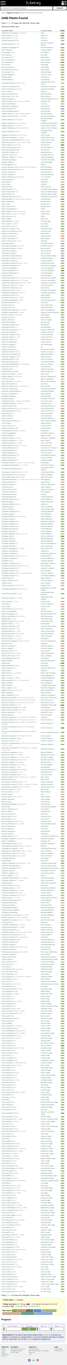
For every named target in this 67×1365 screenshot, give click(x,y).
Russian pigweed (46, 611)
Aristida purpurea (9, 458)
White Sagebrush (46, 499)
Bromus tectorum (8, 833)
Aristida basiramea (14, 445)
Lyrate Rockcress (46, 401)
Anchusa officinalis (9, 320)
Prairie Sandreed (46, 856)
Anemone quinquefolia (10, 342)
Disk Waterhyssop (47, 616)
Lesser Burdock (46, 426)
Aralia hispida (8, 413)
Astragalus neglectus (17, 573)
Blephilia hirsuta (12, 690)
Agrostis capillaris (8, 162)
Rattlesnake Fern (46, 772)
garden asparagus (47, 546)
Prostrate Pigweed (47, 243)
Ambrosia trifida (8, 275)
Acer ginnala (8, 52)
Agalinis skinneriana (15, 128)
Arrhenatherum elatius (21, 479)
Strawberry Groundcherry (49, 196)
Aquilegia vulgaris (8, 398)
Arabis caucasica (9, 406)
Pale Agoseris (45, 145)
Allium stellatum (14, 211)
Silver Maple (45, 67)
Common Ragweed (47, 268)
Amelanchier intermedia (12, 288)
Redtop (43, 164)
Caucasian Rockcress (48, 406)
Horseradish (45, 462)
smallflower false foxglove (49, 123)
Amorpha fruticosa (8, 305)
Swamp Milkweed (46, 519)
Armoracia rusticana (18, 462)
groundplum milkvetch (48, 563)
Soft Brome (44, 814)
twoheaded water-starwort (49, 868)
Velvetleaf (44, 40)
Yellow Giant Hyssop (47, 137)
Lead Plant (44, 302)
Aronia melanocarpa (13, 477)
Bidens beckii (11, 673)
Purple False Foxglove (48, 125)
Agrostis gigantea (9, 164)
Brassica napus (8, 794)
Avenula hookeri (12, 609)
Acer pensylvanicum (9, 60)
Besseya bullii (11, 656)
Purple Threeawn (46, 458)
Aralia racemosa (8, 418)
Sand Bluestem (46, 327)
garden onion (45, 204)
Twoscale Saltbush (47, 580)
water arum (44, 861)
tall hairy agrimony (47, 147)
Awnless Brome (46, 816)
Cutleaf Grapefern (47, 738)
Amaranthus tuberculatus (14, 263)
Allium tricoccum (9, 216)
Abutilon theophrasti (11, 40)
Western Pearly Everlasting (50, 312)
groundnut (44, 384)
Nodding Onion (46, 206)
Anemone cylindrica (11, 337)
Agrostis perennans (13, 169)
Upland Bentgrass (47, 169)
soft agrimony (45, 150)
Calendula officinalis (9, 858)
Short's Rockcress (47, 720)
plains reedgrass (46, 851)
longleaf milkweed (47, 524)
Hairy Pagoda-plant (47, 690)
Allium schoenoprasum (10, 209)
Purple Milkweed (46, 529)
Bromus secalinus (8, 829)
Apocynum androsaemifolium (12, 391)
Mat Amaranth (45, 248)
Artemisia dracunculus (10, 494)
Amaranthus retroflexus (10, 261)
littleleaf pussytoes (47, 354)
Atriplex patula (7, 583)
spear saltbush (45, 583)
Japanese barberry (47, 646)
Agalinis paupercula (14, 123)
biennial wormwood (47, 489)
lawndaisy (44, 643)
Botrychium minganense (12, 752)
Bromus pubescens (13, 824)
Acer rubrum (7, 65)
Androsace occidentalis (11, 329)
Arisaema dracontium (12, 440)
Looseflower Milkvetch (48, 575)
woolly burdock (46, 428)
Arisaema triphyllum (12, 443)
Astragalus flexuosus (15, 566)
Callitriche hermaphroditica (11, 866)
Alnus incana (10, 224)
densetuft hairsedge (47, 838)
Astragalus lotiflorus (10, 570)
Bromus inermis (9, 816)
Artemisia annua (8, 487)
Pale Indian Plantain (47, 465)
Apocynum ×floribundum (10, 389)
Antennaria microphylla (11, 354)
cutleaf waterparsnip (47, 653)
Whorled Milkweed (47, 541)
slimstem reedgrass (47, 853)
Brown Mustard (46, 792)
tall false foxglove (46, 113)
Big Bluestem (45, 325)
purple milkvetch (46, 556)
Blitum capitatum (8, 692)
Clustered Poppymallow (48, 863)
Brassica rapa (7, 801)
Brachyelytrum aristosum (14, 782)
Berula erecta (11, 653)
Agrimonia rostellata (10, 152)
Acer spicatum (8, 72)
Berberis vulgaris (8, 648)
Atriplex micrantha (10, 580)
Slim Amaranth (45, 253)
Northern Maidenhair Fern (49, 99)
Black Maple (45, 57)
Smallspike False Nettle (48, 705)
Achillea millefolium (9, 74)
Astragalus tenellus (10, 575)
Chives (43, 209)
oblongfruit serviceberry (48, 283)
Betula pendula (8, 668)
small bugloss (45, 315)
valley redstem (45, 295)
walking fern (45, 551)
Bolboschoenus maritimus (13, 710)
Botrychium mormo (12, 755)
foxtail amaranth (46, 251)
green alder (44, 226)
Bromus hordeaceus (9, 814)
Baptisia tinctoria (10, 623)
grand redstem (45, 297)
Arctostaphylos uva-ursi (13, 430)
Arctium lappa (7, 423)
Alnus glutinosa (11, 221)
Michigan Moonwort (47, 749)
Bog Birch (44, 670)
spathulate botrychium (48, 769)
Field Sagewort (46, 492)
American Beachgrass (48, 300)
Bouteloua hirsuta (9, 779)
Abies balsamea (10, 35)
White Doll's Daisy (47, 712)
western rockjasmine (47, 329)
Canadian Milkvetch (47, 558)
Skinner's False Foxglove (49, 128)
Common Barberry (47, 648)
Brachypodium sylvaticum (16, 787)
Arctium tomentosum (10, 428)
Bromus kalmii (9, 819)
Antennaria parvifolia (10, 362)
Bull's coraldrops (46, 656)
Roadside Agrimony (47, 155)
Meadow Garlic (46, 201)
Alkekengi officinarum (12, 196)
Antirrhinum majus (8, 379)
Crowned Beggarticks (48, 678)
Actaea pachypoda (10, 94)
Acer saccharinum (8, 67)
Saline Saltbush (46, 578)
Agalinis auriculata (14, 116)
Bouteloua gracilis (19, 777)
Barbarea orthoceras (11, 626)
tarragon (43, 494)
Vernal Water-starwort (48, 870)
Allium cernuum (9, 206)
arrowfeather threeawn (48, 455)
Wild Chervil (45, 374)
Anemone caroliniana (11, 334)
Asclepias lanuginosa (10, 521)
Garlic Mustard (45, 199)
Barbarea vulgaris (11, 631)
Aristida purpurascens (11, 455)
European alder (46, 221)
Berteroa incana (10, 651)
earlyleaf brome (46, 821)
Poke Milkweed (46, 514)
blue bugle (44, 179)
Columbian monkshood (48, 86)
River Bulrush (45, 707)
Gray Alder (44, 224)
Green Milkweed (46, 516)
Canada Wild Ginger (47, 509)
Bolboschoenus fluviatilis (14, 707)
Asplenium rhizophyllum (10, 551)
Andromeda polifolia (9, 322)
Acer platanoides (8, 62)
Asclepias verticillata (9, 541)
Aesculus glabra (9, 108)
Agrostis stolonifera (9, 174)
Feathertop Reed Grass (48, 848)
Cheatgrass (44, 833)
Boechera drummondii (18, 697)
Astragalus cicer (8, 561)
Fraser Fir (44, 38)
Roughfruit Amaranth (47, 263)
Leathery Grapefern (47, 757)
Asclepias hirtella (14, 516)
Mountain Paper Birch (48, 660)
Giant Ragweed (46, 275)
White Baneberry (46, 94)
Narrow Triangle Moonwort (49, 732)
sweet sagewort (46, 487)
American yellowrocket (48, 626)
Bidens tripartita (8, 685)
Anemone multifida (9, 339)
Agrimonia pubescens (11, 150)
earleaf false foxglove (48, 116)
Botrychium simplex (11, 767)
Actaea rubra (10, 96)
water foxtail (45, 233)
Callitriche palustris (9, 870)
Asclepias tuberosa (9, 538)
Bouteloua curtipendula (14, 774)
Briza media (6, 806)
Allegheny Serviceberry (48, 290)
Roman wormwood (47, 502)
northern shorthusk (47, 782)
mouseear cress (46, 403)
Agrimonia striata (10, 155)
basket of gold (45, 601)
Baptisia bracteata (13, 621)
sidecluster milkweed (48, 521)
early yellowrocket (47, 628)
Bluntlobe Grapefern (47, 760)
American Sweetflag (47, 89)
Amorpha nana (8, 307)
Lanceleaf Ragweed (47, 270)
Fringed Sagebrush (47, 497)
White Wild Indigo (46, 619)
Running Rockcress (47, 408)
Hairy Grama (45, 779)
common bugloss (46, 320)
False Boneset (45, 804)
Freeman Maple (46, 50)
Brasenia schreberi (11, 789)
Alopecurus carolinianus (12, 231)
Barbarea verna (11, 628)
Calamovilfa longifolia (14, 856)
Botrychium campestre (17, 736)
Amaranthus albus (8, 243)
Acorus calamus (8, 91)
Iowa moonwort (46, 736)
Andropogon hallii (9, 327)
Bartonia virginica (11, 636)
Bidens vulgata (9, 688)
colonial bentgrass (47, 162)
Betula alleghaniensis (11, 658)
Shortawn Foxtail (46, 228)
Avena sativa (7, 606)
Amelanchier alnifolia (17, 278)
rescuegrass (45, 809)
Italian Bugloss (45, 317)
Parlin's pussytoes (47, 359)
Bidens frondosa (8, 683)
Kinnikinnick (45, 430)
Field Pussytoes (46, 357)
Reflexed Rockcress (47, 702)
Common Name (46, 30)
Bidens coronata (11, 678)
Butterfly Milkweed (47, 538)
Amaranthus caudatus (10, 251)
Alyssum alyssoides (10, 238)
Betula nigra (6, 663)
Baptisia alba (9, 619)
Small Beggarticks (47, 680)
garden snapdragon (47, 379)
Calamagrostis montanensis (17, 851)
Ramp (43, 216)
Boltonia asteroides (11, 712)
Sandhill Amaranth (47, 246)
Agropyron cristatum (12, 157)
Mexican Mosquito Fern (48, 614)
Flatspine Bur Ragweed (48, 265)
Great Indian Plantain (48, 472)
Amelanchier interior (12, 285)
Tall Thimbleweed (46, 344)
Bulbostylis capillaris (17, 838)
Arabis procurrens (16, 408)
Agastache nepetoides (13, 137)
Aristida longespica (10, 450)
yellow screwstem (46, 636)
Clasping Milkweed (47, 511)
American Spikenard (47, 418)
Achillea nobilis (7, 77)
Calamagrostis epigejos (12, 848)
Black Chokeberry (47, 477)
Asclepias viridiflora (10, 543)
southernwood (45, 482)
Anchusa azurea (9, 317)
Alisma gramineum (9, 189)
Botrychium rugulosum (14, 765)
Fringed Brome (46, 811)
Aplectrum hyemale (15, 386)
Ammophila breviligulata (12, 300)
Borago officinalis (8, 715)
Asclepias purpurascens (10, 529)
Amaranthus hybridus (9, 253)
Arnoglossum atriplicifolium (15, 465)
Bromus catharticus (10, 809)
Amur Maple (45, 52)
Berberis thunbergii (9, 646)
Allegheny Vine (46, 101)
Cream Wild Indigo (47, 621)
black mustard (45, 797)
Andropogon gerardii (11, 325)
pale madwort (45, 238)
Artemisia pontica (8, 502)
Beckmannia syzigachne (15, 641)
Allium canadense (8, 201)
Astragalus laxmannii (10, 568)
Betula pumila (7, 670)
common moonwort (47, 741)
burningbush (45, 638)
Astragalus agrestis (14, 556)
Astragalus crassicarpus (11, 563)
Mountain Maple (46, 72)
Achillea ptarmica (8, 79)
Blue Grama (45, 777)
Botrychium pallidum (13, 762)
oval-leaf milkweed (47, 526)
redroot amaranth (46, 261)
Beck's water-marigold (48, 673)
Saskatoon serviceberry (48, 278)
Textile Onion (45, 214)
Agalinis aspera (16, 113)
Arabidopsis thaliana (12, 403)
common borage (46, 715)
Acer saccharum (10, 69)
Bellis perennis (7, 643)
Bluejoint (43, 846)
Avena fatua (6, 604)
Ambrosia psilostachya (11, 273)
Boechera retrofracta (18, 702)
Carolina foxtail (46, 231)
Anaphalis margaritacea (13, 312)
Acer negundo (7, 55)
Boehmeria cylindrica (11, 705)
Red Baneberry (46, 96)
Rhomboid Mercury (47, 47)
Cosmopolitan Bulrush (48, 710)
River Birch (44, 663)
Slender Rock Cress (47, 411)
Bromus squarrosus (9, 831)
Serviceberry (45, 288)
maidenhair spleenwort (48, 553)
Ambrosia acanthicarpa (11, 265)
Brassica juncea (11, 792)
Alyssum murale (12, 241)
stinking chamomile (47, 369)
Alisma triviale (8, 194)
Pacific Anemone (46, 339)
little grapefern (45, 767)
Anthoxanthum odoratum (11, 371)
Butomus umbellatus (9, 841)
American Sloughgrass (48, 641)
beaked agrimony (46, 152)
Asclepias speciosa (10, 531)
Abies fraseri (10, 38)
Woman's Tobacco (47, 364)
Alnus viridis (10, 226)
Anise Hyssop (45, 135)
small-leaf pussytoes (47, 362)
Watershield (45, 789)
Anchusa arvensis (12, 315)
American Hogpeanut (48, 310)
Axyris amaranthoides (10, 611)
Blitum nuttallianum (10, 695)
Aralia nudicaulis (8, 416)
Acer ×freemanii (7, 50)
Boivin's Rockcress (47, 700)
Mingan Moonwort (47, 752)
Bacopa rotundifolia (13, 616)
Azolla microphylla (10, 614)
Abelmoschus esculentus (14, 33)
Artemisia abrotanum (9, 482)
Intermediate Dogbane (48, 389)
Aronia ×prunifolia (14, 474)
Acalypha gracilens (11, 44)
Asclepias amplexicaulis (11, 511)
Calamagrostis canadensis (17, 846)
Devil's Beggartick (47, 683)
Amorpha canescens (11, 302)
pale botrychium (46, 762)
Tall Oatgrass (45, 479)
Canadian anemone (47, 332)
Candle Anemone (46, 337)
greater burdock (46, 423)
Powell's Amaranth (47, 258)
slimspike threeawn (47, 450)
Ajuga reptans (7, 182)
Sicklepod (44, 717)
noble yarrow (45, 77)
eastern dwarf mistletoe (48, 421)
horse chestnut (46, 111)
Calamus (44, 91)
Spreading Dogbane (47, 391)
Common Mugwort (47, 506)
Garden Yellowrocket (47, 631)
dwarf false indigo (46, 307)
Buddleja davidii (10, 836)
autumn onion (45, 211)
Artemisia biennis (9, 489)
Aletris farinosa (7, 187)
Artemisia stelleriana (11, 504)
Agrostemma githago (9, 160)
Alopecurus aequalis (11, 228)
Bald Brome (45, 826)
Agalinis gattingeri (12, 119)
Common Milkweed (47, 536)
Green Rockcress (46, 728)
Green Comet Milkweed (48, 543)
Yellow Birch (45, 658)
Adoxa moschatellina (9, 104)
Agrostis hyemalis (19, 167)
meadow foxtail (46, 236)
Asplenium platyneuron (13, 548)
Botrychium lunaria (11, 741)
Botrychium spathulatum (14, 769)
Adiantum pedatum (9, 99)
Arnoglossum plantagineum (12, 468)
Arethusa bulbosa (8, 435)
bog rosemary (45, 322)
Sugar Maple (45, 69)
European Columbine (48, 398)
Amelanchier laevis (11, 290)
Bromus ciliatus (7, 811)
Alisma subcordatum (10, 192)
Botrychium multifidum (16, 757)
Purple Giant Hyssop (47, 140)
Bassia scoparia (12, 638)
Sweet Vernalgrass (47, 371)
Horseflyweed (45, 623)
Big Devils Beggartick (48, 688)
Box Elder (44, 55)
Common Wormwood (48, 484)
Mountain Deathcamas (48, 376)
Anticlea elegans (12, 376)
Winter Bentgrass (46, 167)
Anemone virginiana (9, 344)
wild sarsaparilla (46, 416)
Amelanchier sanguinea (14, 293)
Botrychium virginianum (12, 772)
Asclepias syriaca (8, 536)
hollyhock (44, 184)
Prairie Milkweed (46, 534)
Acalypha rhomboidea (10, 47)
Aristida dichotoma (10, 448)
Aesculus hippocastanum (11, 111)
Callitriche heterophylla (11, 868)
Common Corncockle (48, 160)
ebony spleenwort (46, 548)
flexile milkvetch (46, 566)
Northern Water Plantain (49, 194)
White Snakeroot (46, 142)
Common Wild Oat (47, 604)
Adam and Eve (46, 386)
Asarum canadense (9, 509)
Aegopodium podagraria (10, 106)
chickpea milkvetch (47, 561)
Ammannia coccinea (11, 295)
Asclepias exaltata (8, 514)
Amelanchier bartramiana (16, 283)
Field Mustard (45, 801)
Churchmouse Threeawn (49, 448)
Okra (42, 33)
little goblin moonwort (48, 755)
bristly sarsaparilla (47, 413)
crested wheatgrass (47, 157)
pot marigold (45, 858)
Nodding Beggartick (47, 675)
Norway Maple (45, 62)
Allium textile (14, 214)
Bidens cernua (7, 675)
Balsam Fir (44, 35)
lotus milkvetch (46, 570)
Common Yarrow (46, 74)
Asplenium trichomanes (10, 553)
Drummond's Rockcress (49, 697)
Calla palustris (7, 861)
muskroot (44, 104)
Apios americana (10, 384)
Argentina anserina (11, 438)
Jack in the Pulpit (46, 443)
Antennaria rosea (10, 366)
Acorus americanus (12, 89)
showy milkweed (46, 531)
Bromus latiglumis (13, 821)
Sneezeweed (45, 79)
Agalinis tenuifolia (11, 131)
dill (42, 347)
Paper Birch (45, 665)
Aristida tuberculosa (10, 460)
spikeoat (43, 609)
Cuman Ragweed (46, 273)
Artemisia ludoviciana (10, 499)
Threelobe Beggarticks (48, 685)
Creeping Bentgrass (47, 174)
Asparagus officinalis (9, 546)
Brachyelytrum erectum (20, 784)
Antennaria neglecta (11, 357)
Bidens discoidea (15, 680)
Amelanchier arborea (15, 280)
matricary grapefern (47, 744)
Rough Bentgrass (46, 172)
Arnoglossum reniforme (15, 472)
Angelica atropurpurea (10, 349)
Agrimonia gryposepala (11, 147)
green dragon (45, 440)
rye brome (44, 829)
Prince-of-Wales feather (48, 256)
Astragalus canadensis (10, 558)
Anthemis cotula (8, 369)
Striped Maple (45, 60)
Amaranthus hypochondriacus (12, 256)
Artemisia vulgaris (8, 506)
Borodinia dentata (18, 720)
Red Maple (44, 65)
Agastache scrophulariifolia (16, 140)
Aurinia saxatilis (10, 601)
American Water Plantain (49, 192)
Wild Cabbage (45, 799)
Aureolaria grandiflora (14, 589)
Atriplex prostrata (13, 585)
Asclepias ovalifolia (10, 526)
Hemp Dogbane (46, 394)
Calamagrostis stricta (13, 853)
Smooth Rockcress (47, 723)
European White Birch (48, 668)
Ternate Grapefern (47, 765)
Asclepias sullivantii (15, 534)
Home (3, 13)
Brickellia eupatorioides (14, 804)
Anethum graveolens (9, 347)
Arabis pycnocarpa (12, 411)
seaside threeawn (46, 460)
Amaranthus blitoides (12, 248)
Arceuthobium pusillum (11, 421)
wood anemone (46, 342)
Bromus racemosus (9, 826)
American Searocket (47, 843)
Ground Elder (45, 106)
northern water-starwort (48, 866)
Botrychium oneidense (14, 760)
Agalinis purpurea (11, 125)
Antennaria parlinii (10, 359)
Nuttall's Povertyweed (48, 695)
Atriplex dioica (8, 578)
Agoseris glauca (11, 145)
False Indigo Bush (47, 305)
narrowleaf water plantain (49, 189)
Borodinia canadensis (19, 717)
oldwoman (44, 504)
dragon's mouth (46, 435)
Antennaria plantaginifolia (15, 364)
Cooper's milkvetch (47, 573)
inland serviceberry (47, 285)
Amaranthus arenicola (13, 246)
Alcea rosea (6, 184)
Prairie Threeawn (46, 453)
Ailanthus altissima (13, 177)
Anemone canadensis (10, 332)
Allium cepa (6, 204)
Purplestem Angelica (47, 349)
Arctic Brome (45, 819)
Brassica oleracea (8, 799)
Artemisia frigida (9, 497)
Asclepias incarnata (9, 519)
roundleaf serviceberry (48, 293)
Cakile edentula (12, 843)
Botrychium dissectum (12, 738)
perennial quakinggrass (48, 806)
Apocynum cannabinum (10, 394)
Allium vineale (7, 219)
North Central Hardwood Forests (32, 13)
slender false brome (47, 787)
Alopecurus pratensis (9, 236)
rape (42, 794)
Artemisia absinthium (9, 484)
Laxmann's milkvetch (48, 568)
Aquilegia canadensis (9, 396)
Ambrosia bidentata (10, 270)
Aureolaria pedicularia (12, 593)
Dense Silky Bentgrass (48, 381)
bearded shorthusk (47, 784)
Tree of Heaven (46, 177)
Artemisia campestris (9, 492)
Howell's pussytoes (47, 352)
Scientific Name (7, 30)
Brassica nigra (12, 797)
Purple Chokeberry (47, 474)
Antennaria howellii (11, 352)
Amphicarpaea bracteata (14, 310)
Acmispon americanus (13, 83)
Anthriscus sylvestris (12, 374)
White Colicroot (46, 187)
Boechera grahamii (19, 700)
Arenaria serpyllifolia (9, 433)
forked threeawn (46, 445)
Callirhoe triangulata (16, 863)
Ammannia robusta (13, 297)
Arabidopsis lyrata (16, 401)
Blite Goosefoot (46, 692)
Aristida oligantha (10, 453)
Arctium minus (9, 426)
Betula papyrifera (10, 665)
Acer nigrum (9, 57)
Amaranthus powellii (12, 258)
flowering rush (45, 841)
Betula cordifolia (7, 660)
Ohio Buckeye (45, 108)
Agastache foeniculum (14, 135)
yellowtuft (44, 241)
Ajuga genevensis (8, 179)
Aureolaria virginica (12, 598)
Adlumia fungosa (16, 101)
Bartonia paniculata (13, 633)
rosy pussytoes (46, 366)
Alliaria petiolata (16, 199)
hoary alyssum (45, 651)
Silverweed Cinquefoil (48, 438)
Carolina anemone (47, 334)
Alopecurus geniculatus (10, 233)
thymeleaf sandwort (47, 433)
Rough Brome (45, 831)
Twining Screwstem (47, 633)
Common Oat (45, 606)
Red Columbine (46, 396)
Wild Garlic (44, 219)
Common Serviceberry (48, 280)
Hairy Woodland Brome (48, 824)
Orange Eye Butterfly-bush (49, 836)
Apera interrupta (12, 381)
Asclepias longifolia (10, 524)
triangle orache (46, 585)
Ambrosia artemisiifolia (10, 268)
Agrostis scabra (9, 172)
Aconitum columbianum (11, 86)
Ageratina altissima (16, 142)
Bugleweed (44, 182)
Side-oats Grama (46, 774)
